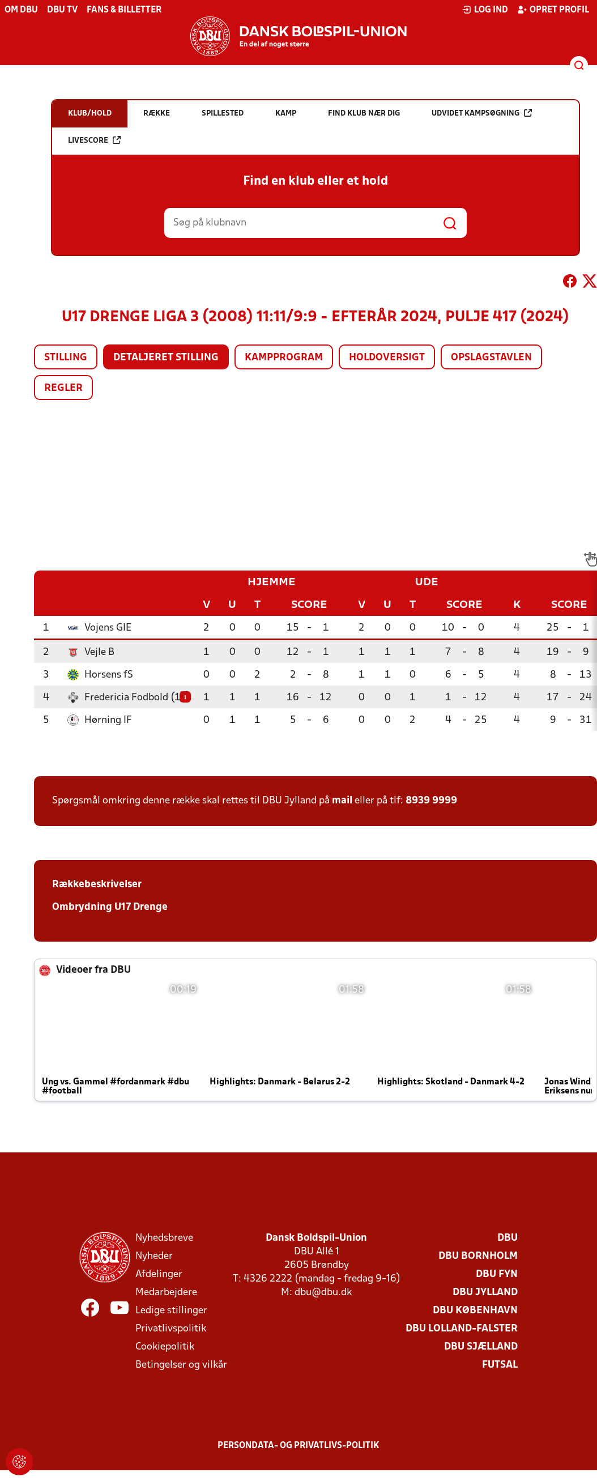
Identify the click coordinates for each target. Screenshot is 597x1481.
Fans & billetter (124, 10)
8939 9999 (431, 801)
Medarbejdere (166, 1292)
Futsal (500, 1365)
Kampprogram (284, 358)
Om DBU (21, 10)
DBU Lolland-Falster (462, 1329)
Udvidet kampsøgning (482, 113)
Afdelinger (158, 1274)
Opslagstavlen (491, 358)
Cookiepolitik (164, 1347)
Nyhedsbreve (164, 1238)
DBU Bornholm (478, 1256)
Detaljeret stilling (166, 358)
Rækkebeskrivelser (97, 885)
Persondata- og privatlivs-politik (298, 1446)
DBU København (475, 1311)
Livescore (94, 140)
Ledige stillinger (171, 1311)
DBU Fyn (497, 1274)
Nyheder (154, 1256)
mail (342, 801)
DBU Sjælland (481, 1347)
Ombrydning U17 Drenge (110, 907)
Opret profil (553, 10)
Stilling (65, 358)
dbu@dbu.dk (323, 1292)
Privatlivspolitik (170, 1329)
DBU (507, 1238)
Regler (63, 388)
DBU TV (62, 10)
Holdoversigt (387, 358)
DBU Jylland (485, 1292)
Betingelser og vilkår (181, 1365)
